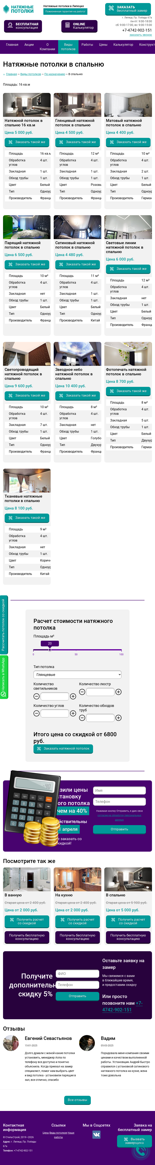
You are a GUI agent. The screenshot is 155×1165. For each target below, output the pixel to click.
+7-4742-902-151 (137, 30)
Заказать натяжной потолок (66, 748)
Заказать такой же (30, 142)
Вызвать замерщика (135, 1141)
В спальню (115, 895)
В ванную (13, 895)
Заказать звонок (141, 34)
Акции (29, 45)
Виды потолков (68, 47)
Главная (12, 45)
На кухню (63, 895)
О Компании (47, 47)
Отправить (119, 829)
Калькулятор (123, 45)
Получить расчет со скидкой (30, 921)
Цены (103, 45)
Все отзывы (77, 1100)
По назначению (54, 74)
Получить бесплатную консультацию (27, 937)
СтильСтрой (21, 9)
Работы (87, 45)
